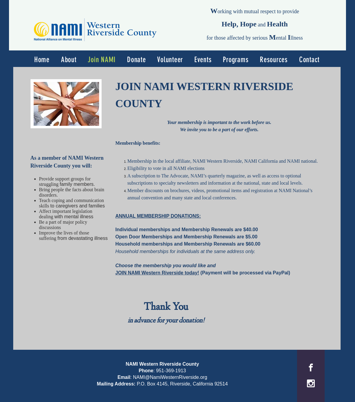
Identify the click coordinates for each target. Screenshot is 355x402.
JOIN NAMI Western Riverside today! (157, 272)
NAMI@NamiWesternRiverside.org (170, 377)
